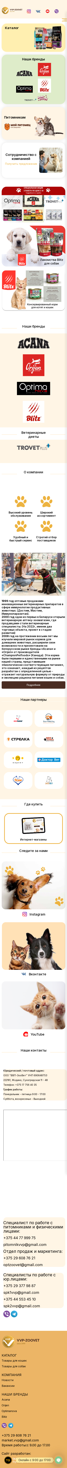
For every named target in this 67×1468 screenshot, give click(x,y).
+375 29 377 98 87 (19, 1286)
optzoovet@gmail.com (23, 1265)
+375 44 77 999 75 (19, 1238)
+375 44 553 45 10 (19, 1299)
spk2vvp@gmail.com (21, 1306)
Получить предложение (21, 163)
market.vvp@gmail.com (20, 1440)
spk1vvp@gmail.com (21, 1292)
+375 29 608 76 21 (19, 1258)
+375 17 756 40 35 (26, 1084)
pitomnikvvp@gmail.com (25, 1244)
